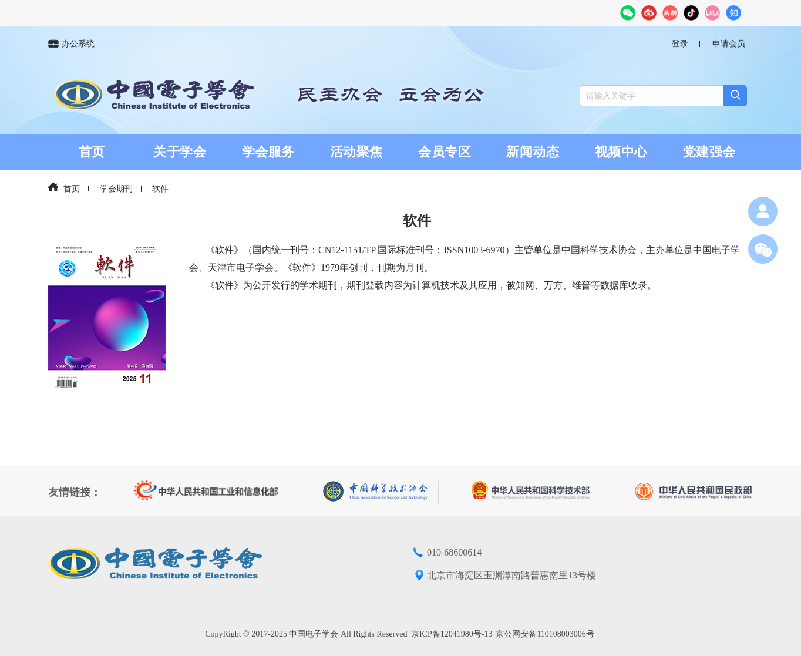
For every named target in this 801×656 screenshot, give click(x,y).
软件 (160, 188)
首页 (92, 151)
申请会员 (728, 43)
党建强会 (709, 151)
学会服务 (268, 151)
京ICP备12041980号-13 (451, 634)
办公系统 (71, 44)
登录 (680, 43)
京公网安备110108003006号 (545, 634)
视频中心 (621, 151)
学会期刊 (116, 188)
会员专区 (444, 151)
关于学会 (179, 151)
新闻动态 (532, 151)
